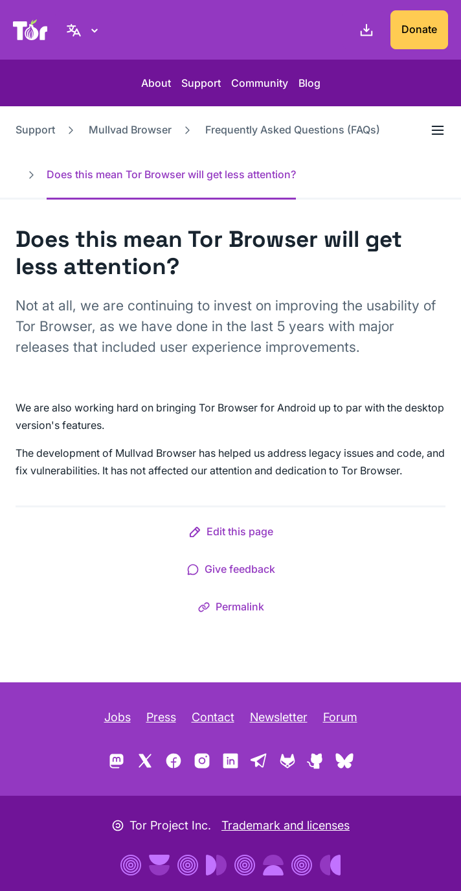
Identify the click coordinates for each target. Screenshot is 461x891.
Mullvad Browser (130, 129)
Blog (309, 82)
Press (161, 717)
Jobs (117, 717)
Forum (340, 717)
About (156, 82)
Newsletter (279, 717)
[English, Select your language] (84, 29)
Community (259, 82)
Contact (213, 717)
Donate (419, 29)
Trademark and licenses (285, 825)
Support (201, 82)
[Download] (364, 29)
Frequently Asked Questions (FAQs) (292, 129)
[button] (230, 534)
